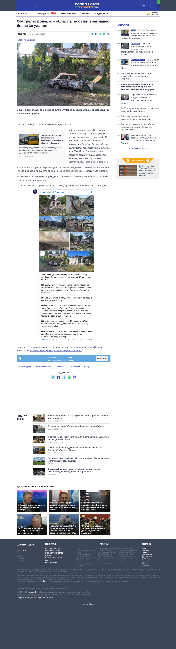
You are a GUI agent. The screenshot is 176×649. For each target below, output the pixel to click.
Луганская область (105, 596)
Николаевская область (106, 600)
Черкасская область (126, 600)
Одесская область (105, 602)
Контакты (21, 600)
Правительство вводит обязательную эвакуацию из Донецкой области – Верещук (52, 150)
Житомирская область (85, 604)
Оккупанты (60, 378)
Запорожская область (85, 608)
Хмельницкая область (127, 598)
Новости (23, 14)
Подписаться (102, 370)
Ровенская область (105, 606)
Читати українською (26, 40)
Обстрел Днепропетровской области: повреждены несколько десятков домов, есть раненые (75, 513)
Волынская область (84, 598)
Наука (144, 594)
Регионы (104, 586)
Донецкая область (43, 378)
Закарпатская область (85, 606)
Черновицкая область (127, 604)
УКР (143, 5)
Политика (145, 602)
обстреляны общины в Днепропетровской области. (56, 361)
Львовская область (105, 598)
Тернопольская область (128, 592)
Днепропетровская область (87, 600)
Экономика (146, 608)
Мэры (47, 602)
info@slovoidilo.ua (88, 646)
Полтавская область (105, 604)
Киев (78, 590)
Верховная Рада (52, 592)
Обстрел (87, 378)
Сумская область (125, 590)
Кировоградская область (107, 594)
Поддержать (101, 14)
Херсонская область (127, 596)
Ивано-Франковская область (108, 590)
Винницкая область (84, 596)
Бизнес (144, 590)
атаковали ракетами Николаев (88, 358)
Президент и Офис (53, 590)
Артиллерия (74, 378)
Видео (85, 14)
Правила (20, 602)
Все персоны (51, 604)
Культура (145, 592)
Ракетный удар (24, 378)
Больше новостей (138, 179)
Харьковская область (127, 594)
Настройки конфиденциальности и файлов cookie (35, 639)
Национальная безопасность (147, 597)
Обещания (46, 13)
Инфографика (69, 14)
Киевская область (104, 592)
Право (144, 604)
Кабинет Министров (54, 595)
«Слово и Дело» (33, 634)
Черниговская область (127, 602)
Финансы (145, 606)
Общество (22, 34)
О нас (19, 598)
